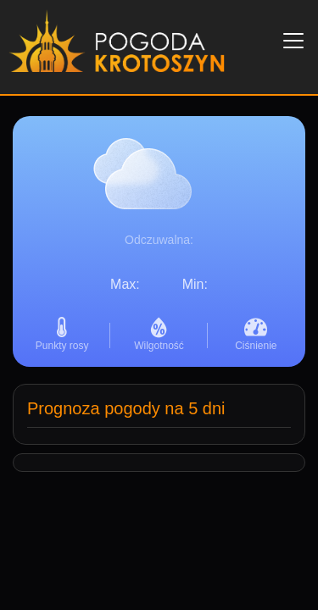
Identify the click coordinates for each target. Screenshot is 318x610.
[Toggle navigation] (293, 41)
